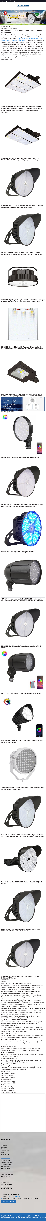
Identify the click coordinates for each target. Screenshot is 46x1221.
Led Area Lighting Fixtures (8, 1081)
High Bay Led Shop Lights (8, 1083)
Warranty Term (5, 1150)
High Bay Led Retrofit (7, 1075)
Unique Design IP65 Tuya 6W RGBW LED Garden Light (20, 457)
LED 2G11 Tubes (5, 1186)
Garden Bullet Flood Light (8, 1092)
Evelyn (9, 1033)
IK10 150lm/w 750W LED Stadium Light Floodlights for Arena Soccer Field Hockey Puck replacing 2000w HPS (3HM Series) (22, 835)
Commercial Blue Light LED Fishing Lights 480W (18, 552)
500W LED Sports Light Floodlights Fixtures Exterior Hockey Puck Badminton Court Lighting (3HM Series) (22, 206)
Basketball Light (5, 1085)
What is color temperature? (9, 1025)
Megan (9, 1064)
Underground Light (6, 1079)
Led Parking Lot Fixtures (8, 1073)
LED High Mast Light (6, 1162)
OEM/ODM (4, 1145)
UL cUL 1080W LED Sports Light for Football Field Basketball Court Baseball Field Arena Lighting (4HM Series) (22, 505)
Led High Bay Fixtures (7, 1090)
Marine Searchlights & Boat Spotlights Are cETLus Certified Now (21, 1001)
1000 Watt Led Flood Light (8, 1077)
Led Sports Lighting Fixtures (9, 28)
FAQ (2, 1152)
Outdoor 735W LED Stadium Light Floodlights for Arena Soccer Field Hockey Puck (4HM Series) (20, 930)
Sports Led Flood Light (7, 1087)
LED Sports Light (5, 1160)
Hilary (9, 1058)
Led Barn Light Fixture (7, 1088)
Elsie (8, 1039)
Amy (8, 1052)
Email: (5, 1196)
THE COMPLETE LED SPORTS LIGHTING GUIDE (16, 983)
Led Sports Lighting (20, 40)
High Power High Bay (7, 1174)
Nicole (9, 1046)
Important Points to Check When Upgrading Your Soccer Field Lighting (23, 1008)
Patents (3, 1149)
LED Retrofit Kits (5, 1182)
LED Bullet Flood (5, 1166)
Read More (4, 112)
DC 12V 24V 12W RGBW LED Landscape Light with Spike (20, 693)
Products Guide (9, 1217)
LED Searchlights (6, 1164)
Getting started (5, 26)
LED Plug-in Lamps (6, 1184)
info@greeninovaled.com (13, 1196)
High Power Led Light (24, 38)
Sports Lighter (10, 40)
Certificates (4, 1147)
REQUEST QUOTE (8, 1201)
